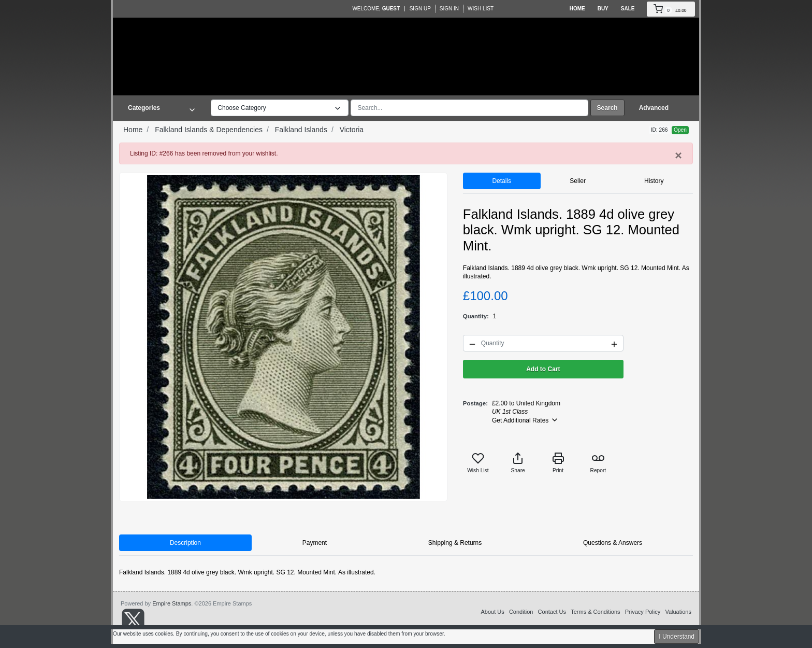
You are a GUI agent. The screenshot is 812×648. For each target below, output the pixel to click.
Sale (628, 8)
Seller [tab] (578, 181)
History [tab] (653, 181)
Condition (521, 612)
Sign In (449, 8)
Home (577, 8)
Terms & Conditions (595, 612)
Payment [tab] (314, 542)
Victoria (352, 129)
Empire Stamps (171, 603)
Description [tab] (185, 542)
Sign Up (420, 8)
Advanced (654, 107)
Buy (603, 8)
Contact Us (552, 612)
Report (598, 462)
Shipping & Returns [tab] (455, 542)
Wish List (481, 8)
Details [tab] (501, 181)
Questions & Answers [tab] (612, 542)
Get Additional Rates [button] (525, 420)
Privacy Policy (642, 612)
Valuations (678, 612)
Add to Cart (543, 369)
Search (607, 107)
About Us (492, 612)
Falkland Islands (301, 129)
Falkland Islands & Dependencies (209, 129)
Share (518, 462)
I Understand (676, 636)
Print (558, 462)
